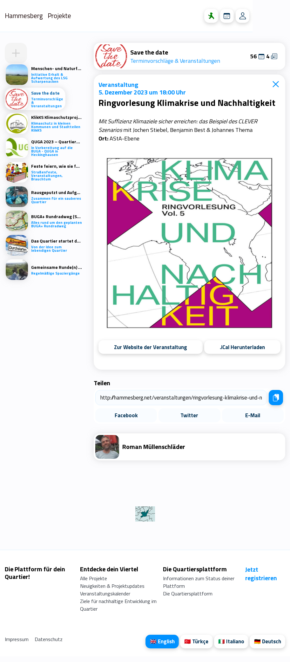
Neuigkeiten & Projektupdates (112, 591)
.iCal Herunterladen (242, 347)
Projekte (65, 16)
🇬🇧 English (157, 647)
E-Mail (252, 416)
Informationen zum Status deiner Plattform (198, 587)
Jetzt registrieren (261, 578)
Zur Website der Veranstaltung (151, 347)
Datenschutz (49, 644)
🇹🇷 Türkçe (193, 647)
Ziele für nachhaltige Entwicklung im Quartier (118, 610)
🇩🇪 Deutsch (266, 647)
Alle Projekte (93, 583)
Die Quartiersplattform (187, 598)
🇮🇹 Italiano (229, 647)
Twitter (189, 416)
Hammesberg (26, 16)
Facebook (126, 416)
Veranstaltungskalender (105, 598)
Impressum (17, 644)
